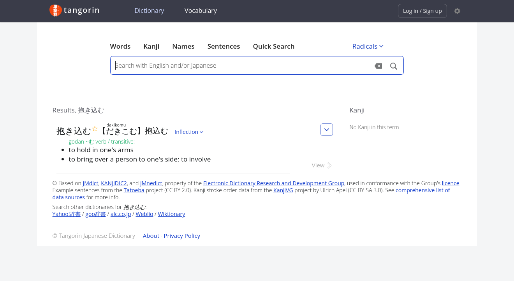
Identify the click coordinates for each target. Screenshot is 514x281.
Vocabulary (201, 10)
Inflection (189, 131)
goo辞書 (95, 214)
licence (450, 183)
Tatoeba (134, 190)
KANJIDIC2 (114, 183)
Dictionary (149, 10)
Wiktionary (171, 214)
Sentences (224, 46)
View (322, 165)
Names (183, 46)
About (151, 235)
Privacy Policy (182, 235)
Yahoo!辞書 (67, 214)
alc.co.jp (121, 214)
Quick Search (274, 46)
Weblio (144, 214)
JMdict (90, 183)
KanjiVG (283, 190)
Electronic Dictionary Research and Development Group (274, 183)
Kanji (151, 46)
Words (120, 46)
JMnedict (151, 183)
